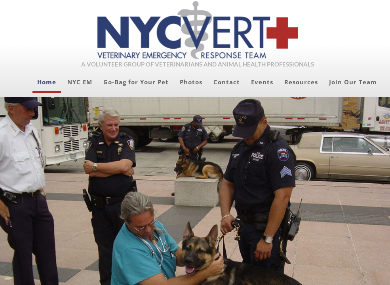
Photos (191, 82)
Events (262, 82)
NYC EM (79, 82)
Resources (301, 82)
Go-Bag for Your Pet (136, 82)
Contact (226, 82)
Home (46, 82)
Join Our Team (353, 82)
